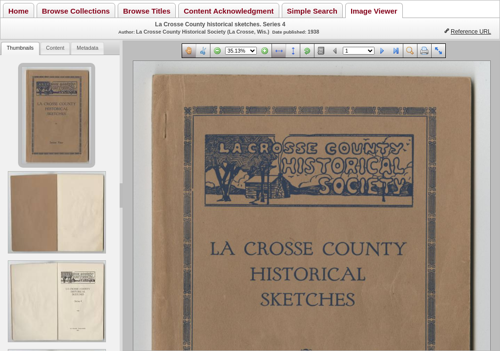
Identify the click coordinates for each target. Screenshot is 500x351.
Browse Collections (76, 11)
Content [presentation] (55, 48)
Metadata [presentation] (87, 48)
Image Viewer (374, 11)
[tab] (20, 48)
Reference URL (471, 31)
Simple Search (312, 11)
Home (18, 11)
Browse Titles (146, 11)
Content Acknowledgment (228, 11)
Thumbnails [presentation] (20, 48)
